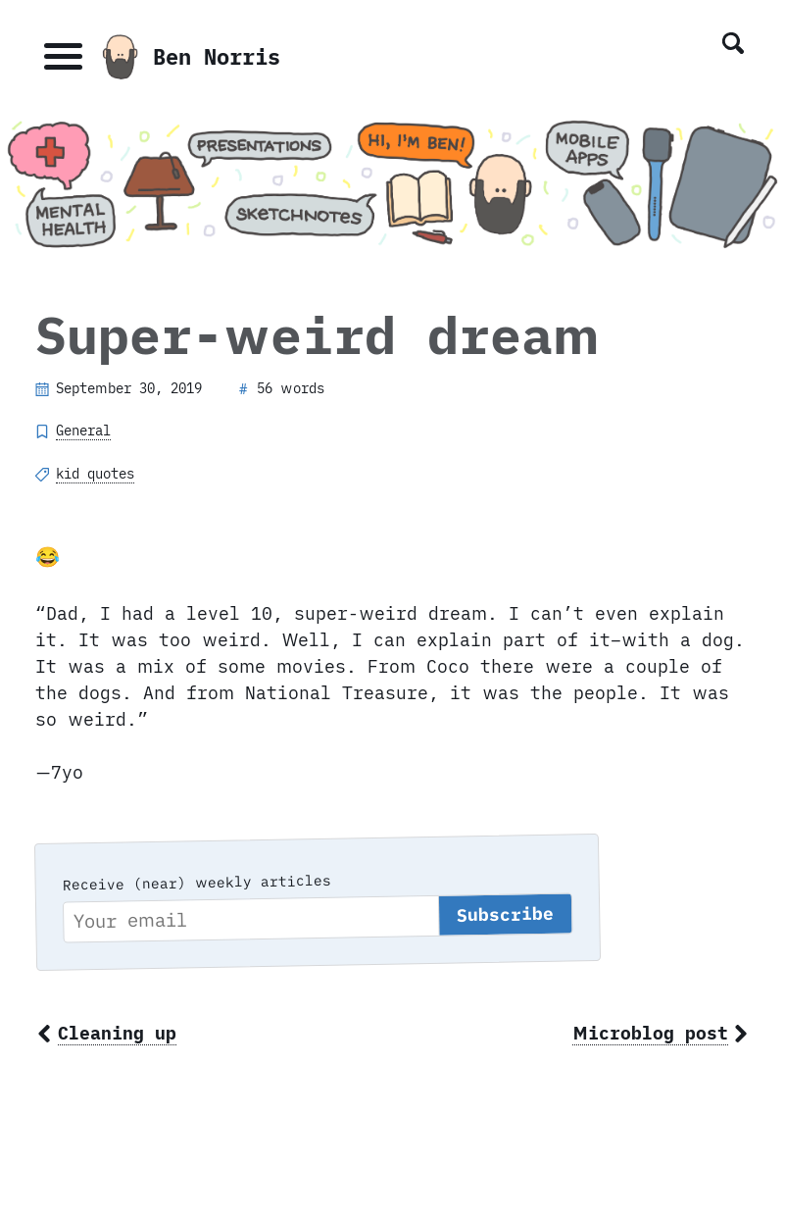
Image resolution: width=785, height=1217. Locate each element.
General (83, 430)
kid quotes (95, 473)
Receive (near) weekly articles (196, 882)
